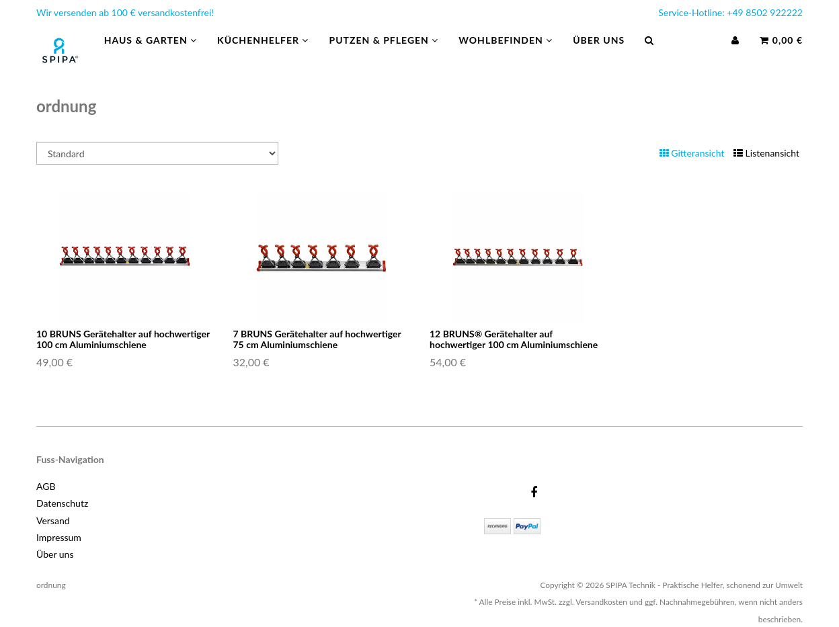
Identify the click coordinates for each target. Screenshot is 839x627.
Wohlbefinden (505, 53)
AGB (46, 486)
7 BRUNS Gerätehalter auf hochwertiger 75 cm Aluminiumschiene (317, 338)
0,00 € (781, 53)
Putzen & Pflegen (383, 53)
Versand (53, 520)
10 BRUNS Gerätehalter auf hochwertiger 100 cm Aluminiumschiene (123, 338)
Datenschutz (62, 503)
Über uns (599, 53)
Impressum (58, 537)
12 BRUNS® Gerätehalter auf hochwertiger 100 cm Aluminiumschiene (514, 338)
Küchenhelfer (263, 53)
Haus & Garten (150, 53)
